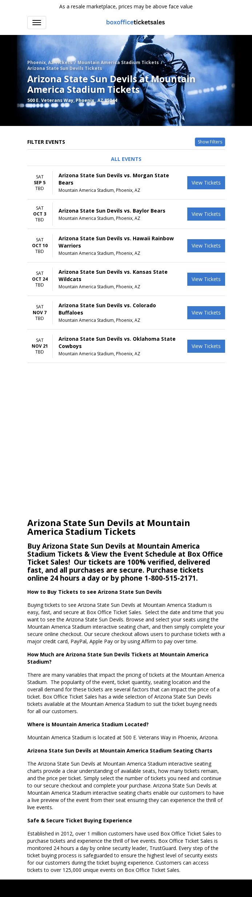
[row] (126, 182)
